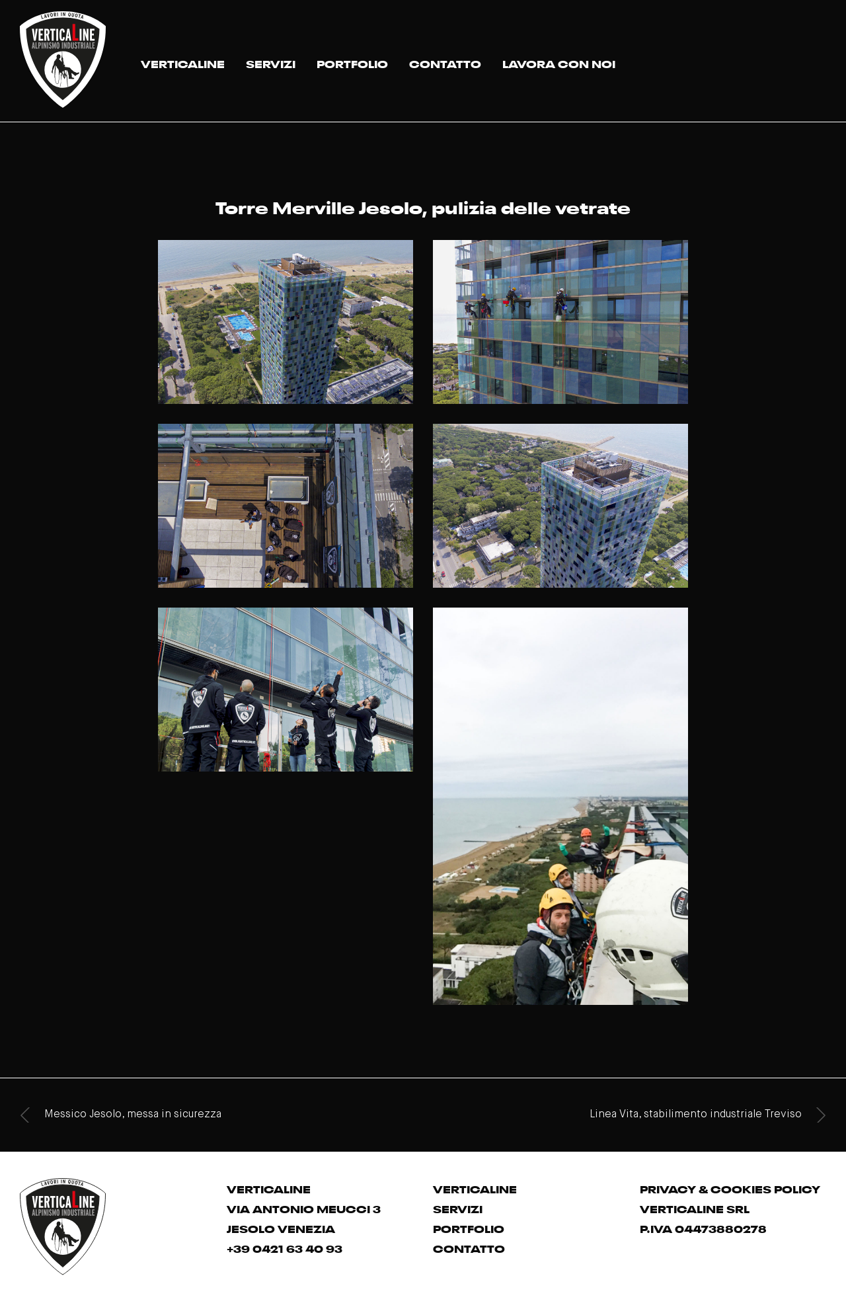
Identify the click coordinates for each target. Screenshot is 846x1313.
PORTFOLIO (352, 63)
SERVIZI (270, 63)
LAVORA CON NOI (558, 63)
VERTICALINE (183, 63)
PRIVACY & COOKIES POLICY (730, 1188)
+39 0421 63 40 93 (284, 1247)
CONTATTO (445, 63)
